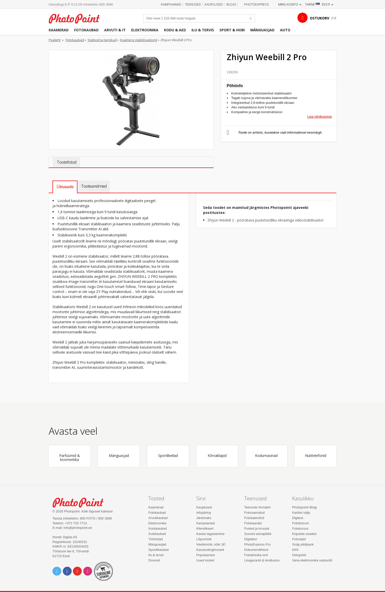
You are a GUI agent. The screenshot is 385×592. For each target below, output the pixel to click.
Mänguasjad (262, 30)
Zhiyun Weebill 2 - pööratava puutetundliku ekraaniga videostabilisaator (265, 220)
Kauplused (214, 4)
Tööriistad (155, 539)
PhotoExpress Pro (257, 544)
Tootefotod (66, 162)
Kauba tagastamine (210, 534)
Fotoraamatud (254, 512)
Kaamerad (59, 30)
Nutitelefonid (315, 456)
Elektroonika (144, 30)
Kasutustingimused (210, 550)
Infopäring (203, 512)
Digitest (297, 518)
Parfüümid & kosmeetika (69, 458)
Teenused (193, 4)
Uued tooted (205, 560)
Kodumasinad (266, 456)
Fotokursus (300, 528)
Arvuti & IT (115, 30)
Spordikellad (168, 456)
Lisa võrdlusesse (319, 116)
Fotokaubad (86, 30)
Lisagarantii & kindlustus (262, 560)
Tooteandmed (94, 186)
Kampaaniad (171, 4)
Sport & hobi (232, 30)
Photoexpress (256, 4)
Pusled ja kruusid (256, 528)
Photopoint (77, 18)
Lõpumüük (204, 539)
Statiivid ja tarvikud (102, 40)
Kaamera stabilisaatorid (138, 40)
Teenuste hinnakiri (257, 507)
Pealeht (55, 40)
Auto (285, 30)
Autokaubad (157, 534)
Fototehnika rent (256, 555)
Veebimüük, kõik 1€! (211, 544)
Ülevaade (65, 186)
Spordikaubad (158, 550)
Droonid (154, 560)
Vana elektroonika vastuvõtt (312, 560)
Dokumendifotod (256, 550)
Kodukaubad (157, 528)
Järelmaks (203, 518)
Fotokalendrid (254, 518)
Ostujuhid (299, 555)
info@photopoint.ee (78, 528)
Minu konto (289, 4)
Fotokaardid (253, 523)
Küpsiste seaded (304, 534)
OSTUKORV (319, 18)
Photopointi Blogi (304, 507)
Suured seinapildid (257, 534)
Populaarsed (205, 555)
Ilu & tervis (202, 30)
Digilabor (250, 539)
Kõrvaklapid (217, 456)
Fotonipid (299, 539)
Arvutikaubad (158, 518)
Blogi (231, 4)
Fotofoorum (300, 523)
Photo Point (81, 502)
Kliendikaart (204, 528)
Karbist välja (301, 512)
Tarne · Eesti (319, 4)
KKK (295, 550)
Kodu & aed (175, 30)
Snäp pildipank (303, 544)
